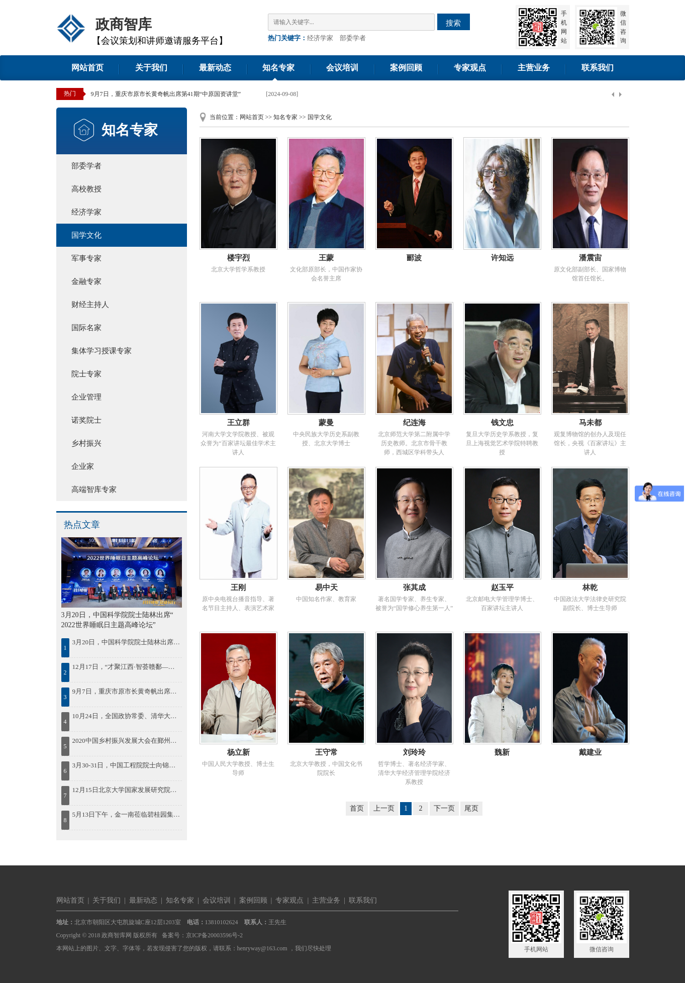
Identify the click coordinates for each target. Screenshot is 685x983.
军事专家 (86, 258)
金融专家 (86, 281)
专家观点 (470, 67)
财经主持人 (90, 305)
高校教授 (86, 189)
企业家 (82, 466)
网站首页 (87, 67)
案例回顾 (406, 67)
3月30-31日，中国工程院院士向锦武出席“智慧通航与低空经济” (126, 765)
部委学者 (353, 38)
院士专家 (86, 374)
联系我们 (597, 67)
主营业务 (534, 67)
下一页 (444, 808)
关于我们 (151, 67)
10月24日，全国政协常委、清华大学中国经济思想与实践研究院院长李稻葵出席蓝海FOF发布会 (126, 716)
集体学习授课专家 (101, 351)
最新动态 (215, 67)
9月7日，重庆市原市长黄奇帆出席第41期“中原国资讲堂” (166, 93)
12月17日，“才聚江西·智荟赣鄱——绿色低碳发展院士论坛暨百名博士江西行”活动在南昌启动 (126, 666)
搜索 (453, 23)
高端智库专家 (94, 489)
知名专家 (278, 67)
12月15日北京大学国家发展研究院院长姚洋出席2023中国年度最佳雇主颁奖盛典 (126, 790)
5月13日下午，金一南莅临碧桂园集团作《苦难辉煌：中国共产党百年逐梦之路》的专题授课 (126, 814)
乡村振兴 (86, 443)
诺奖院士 (86, 420)
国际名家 (86, 328)
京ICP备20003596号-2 (214, 935)
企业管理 (86, 397)
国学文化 (86, 235)
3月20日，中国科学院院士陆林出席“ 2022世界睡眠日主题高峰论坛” (126, 642)
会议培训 (342, 67)
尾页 (471, 808)
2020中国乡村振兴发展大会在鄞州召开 (126, 740)
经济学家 (320, 38)
